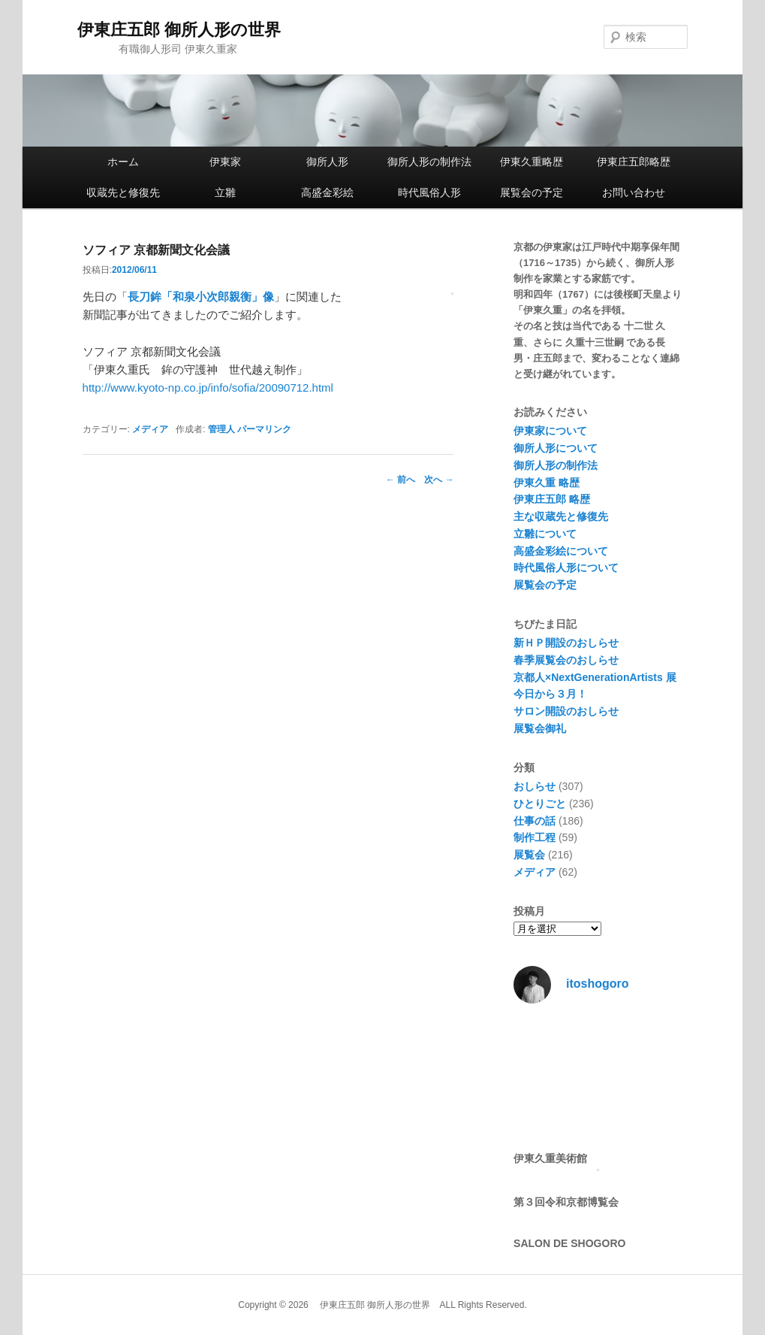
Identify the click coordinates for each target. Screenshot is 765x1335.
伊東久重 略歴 (547, 483)
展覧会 (529, 855)
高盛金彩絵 (327, 192)
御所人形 (327, 162)
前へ (400, 479)
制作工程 (535, 837)
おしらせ (535, 786)
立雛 (225, 192)
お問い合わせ (633, 192)
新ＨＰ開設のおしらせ (566, 643)
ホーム (123, 162)
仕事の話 (535, 821)
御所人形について (556, 448)
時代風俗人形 (429, 192)
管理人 (221, 429)
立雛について (545, 534)
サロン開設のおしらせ (566, 711)
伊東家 (225, 162)
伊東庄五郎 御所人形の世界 (179, 29)
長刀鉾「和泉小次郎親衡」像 (201, 296)
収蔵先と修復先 (123, 192)
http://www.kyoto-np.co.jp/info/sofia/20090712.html (208, 387)
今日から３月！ (550, 694)
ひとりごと (540, 804)
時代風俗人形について (566, 568)
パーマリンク (264, 429)
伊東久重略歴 (531, 162)
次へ (438, 479)
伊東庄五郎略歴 (633, 162)
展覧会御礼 (540, 728)
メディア (150, 429)
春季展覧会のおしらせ (566, 660)
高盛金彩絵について (561, 551)
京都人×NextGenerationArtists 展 (595, 677)
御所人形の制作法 (429, 162)
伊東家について (550, 431)
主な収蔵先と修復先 (561, 516)
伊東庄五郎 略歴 (552, 499)
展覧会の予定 (531, 192)
